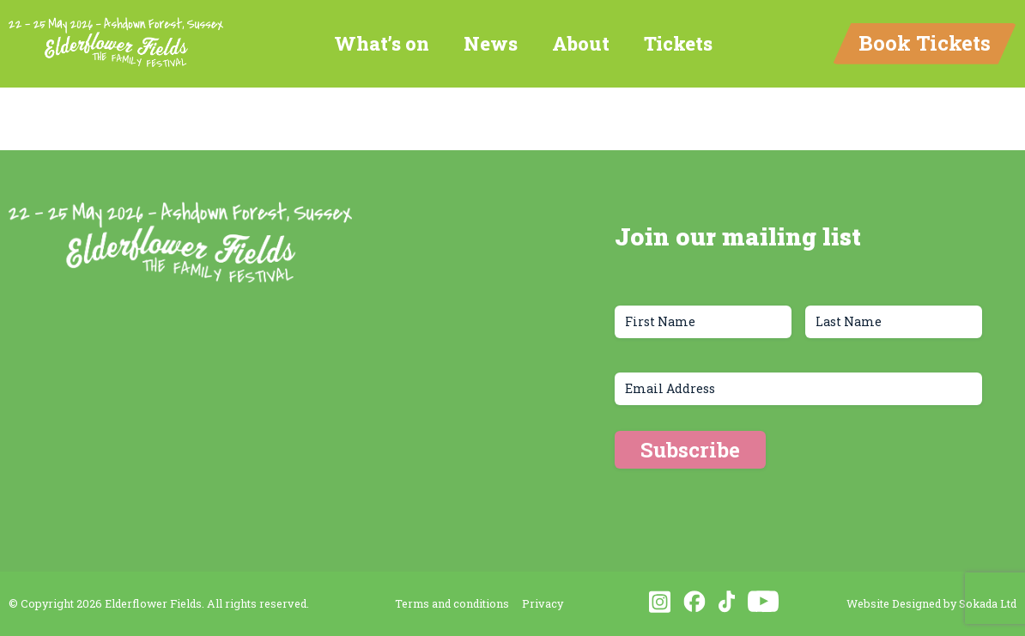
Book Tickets (924, 43)
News (491, 43)
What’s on (381, 43)
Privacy (542, 603)
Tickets (678, 43)
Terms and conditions (452, 603)
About (581, 43)
